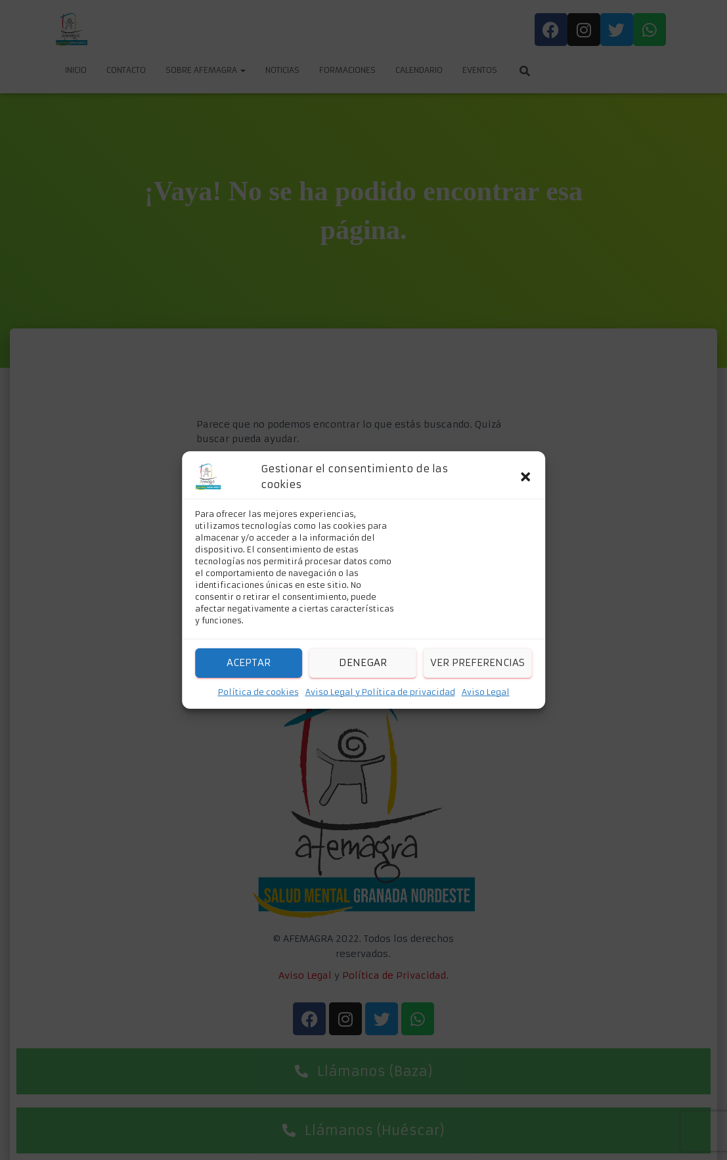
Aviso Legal (486, 692)
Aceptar (249, 662)
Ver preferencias (477, 662)
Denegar (363, 662)
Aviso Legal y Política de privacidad (380, 692)
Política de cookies (258, 692)
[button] (525, 476)
